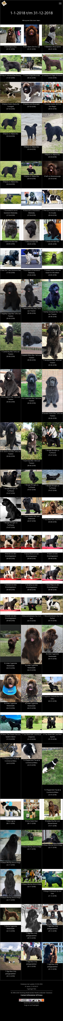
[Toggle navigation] (60, 3)
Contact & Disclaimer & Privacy (31, 1020)
